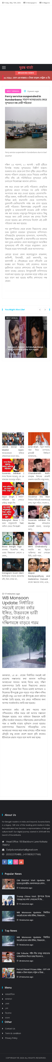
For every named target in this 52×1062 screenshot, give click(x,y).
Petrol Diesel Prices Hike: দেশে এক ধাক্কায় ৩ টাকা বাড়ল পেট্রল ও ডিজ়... (33, 971)
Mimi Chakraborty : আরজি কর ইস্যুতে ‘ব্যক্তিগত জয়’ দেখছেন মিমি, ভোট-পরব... (39, 551)
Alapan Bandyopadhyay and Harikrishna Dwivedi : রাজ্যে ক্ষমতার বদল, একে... (39, 578)
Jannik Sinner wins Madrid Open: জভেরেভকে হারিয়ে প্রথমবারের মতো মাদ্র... (13, 451)
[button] (4, 34)
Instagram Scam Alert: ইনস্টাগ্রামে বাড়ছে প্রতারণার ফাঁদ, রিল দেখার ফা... (13, 576)
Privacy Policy (11, 1038)
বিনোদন (8, 1013)
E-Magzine (45, 2)
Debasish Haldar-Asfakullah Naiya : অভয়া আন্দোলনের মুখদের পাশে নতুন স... (26, 348)
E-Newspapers (30, 2)
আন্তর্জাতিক (10, 994)
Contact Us (10, 1028)
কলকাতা (8, 999)
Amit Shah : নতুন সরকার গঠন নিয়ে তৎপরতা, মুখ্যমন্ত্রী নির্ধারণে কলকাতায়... (39, 451)
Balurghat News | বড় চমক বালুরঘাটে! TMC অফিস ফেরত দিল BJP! (13, 523)
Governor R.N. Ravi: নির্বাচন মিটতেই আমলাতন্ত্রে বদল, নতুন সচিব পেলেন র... (39, 499)
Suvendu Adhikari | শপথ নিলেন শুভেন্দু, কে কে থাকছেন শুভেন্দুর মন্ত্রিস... (13, 476)
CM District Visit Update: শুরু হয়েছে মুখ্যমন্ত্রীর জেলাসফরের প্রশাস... (33, 882)
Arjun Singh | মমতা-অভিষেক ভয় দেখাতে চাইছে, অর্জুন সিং (13, 499)
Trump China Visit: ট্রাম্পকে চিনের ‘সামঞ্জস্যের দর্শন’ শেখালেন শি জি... (33, 898)
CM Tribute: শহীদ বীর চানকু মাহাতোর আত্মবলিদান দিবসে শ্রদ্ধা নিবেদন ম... (33, 955)
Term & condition (13, 1033)
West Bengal (12, 318)
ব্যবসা (7, 1017)
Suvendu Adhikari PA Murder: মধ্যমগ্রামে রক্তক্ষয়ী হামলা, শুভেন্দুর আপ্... (39, 525)
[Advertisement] (26, 34)
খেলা (7, 1003)
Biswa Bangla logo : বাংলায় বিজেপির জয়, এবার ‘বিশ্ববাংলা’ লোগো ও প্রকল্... (13, 551)
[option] (26, 337)
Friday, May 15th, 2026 (11, 2)
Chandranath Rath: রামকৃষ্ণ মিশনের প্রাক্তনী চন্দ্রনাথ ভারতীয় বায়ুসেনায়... (39, 476)
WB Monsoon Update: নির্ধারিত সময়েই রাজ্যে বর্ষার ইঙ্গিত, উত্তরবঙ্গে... (33, 914)
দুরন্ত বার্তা (26, 67)
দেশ (6, 1008)
